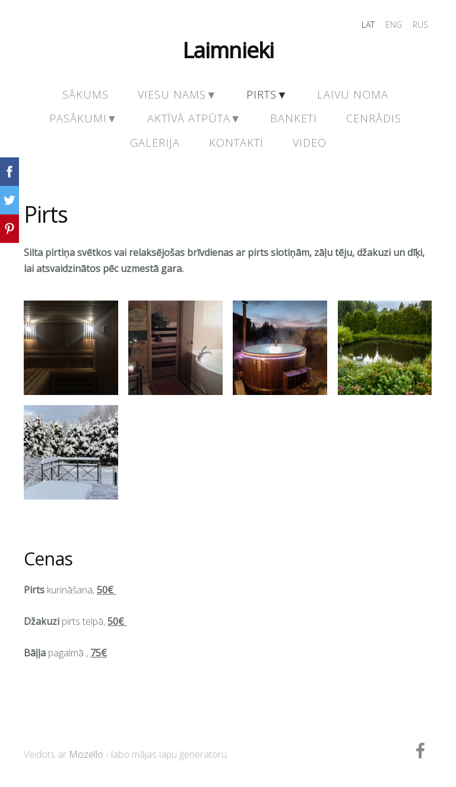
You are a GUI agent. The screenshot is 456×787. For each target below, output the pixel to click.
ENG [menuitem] (393, 24)
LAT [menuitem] (368, 24)
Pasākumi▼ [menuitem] (83, 118)
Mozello (86, 754)
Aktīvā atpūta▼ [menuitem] (194, 118)
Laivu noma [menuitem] (352, 94)
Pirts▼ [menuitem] (267, 94)
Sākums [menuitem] (85, 94)
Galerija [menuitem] (155, 142)
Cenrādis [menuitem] (373, 118)
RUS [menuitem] (420, 24)
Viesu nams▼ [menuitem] (177, 94)
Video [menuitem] (310, 142)
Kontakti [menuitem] (236, 142)
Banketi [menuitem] (293, 118)
